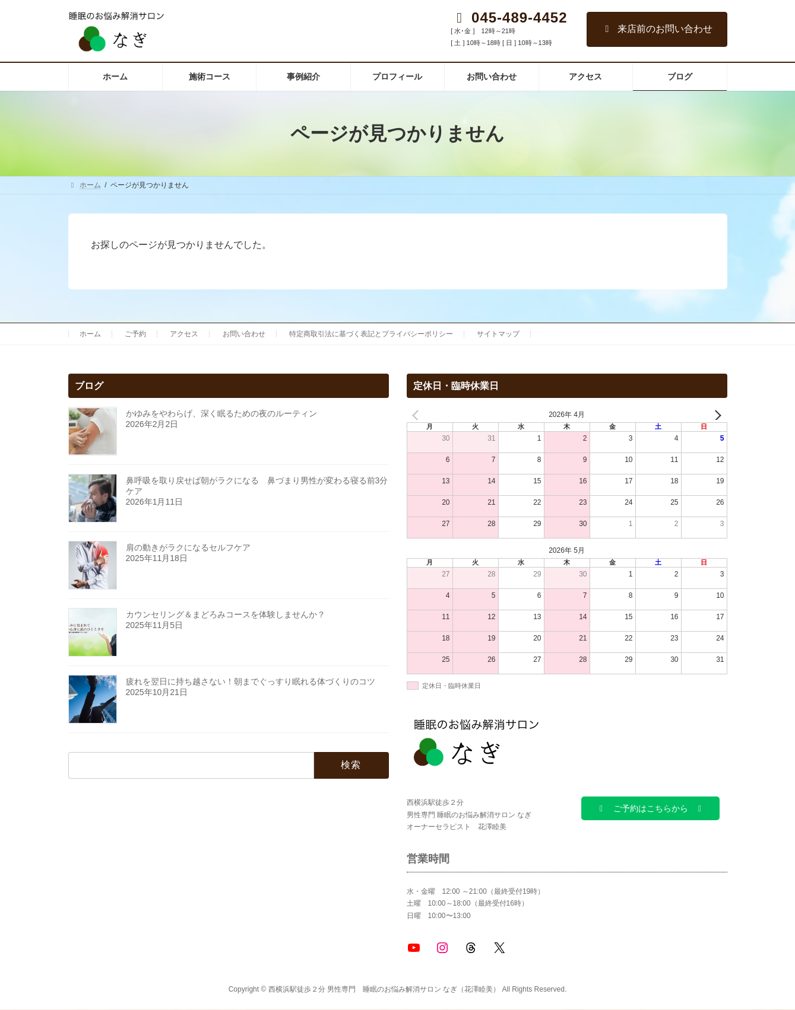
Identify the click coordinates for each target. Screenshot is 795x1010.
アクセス (184, 334)
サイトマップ (498, 334)
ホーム (90, 334)
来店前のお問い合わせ (656, 29)
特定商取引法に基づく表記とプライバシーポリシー (371, 334)
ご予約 (135, 334)
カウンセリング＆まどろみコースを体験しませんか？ (225, 614)
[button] (650, 808)
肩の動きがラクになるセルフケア (188, 547)
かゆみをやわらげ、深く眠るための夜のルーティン (221, 413)
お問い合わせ (244, 334)
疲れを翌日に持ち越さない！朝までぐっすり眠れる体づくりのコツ (250, 681)
